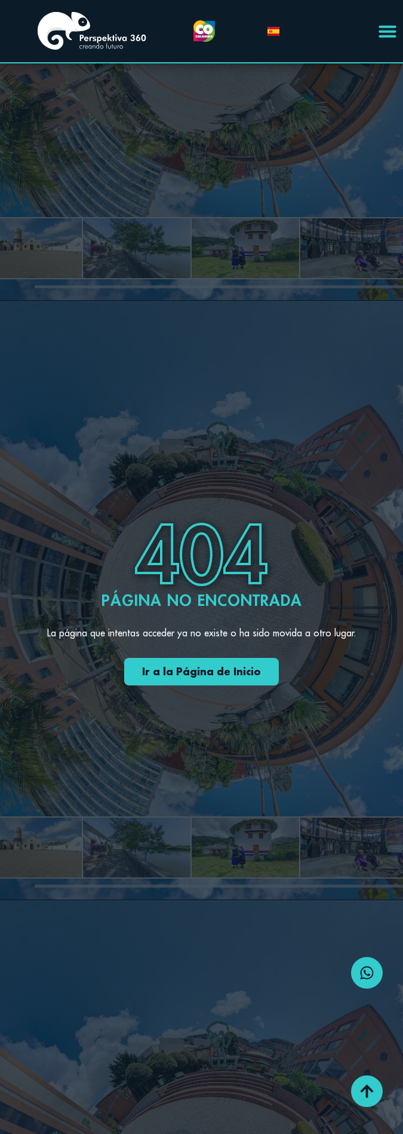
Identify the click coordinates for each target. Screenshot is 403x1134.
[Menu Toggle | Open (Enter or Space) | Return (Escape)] (387, 31)
